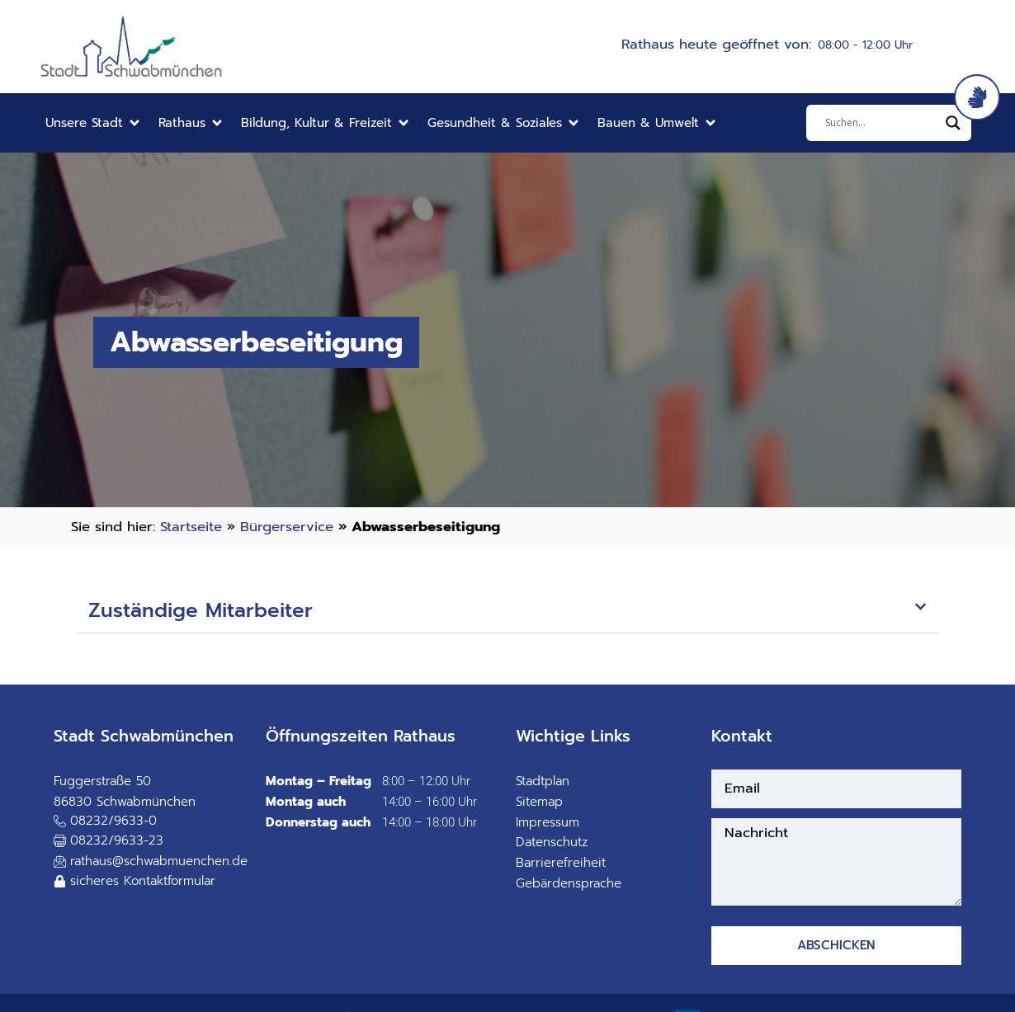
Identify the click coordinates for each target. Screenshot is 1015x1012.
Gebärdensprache (568, 883)
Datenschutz (552, 842)
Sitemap (539, 802)
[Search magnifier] (953, 122)
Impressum (547, 822)
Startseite (191, 526)
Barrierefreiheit (561, 863)
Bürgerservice (286, 526)
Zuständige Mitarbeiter (200, 610)
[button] (93, 123)
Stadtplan (542, 781)
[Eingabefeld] (881, 122)
